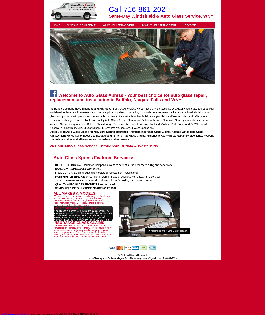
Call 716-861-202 (137, 9)
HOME (56, 25)
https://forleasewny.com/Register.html (15, 314)
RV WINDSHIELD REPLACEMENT (159, 25)
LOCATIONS (189, 25)
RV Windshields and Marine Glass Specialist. (167, 231)
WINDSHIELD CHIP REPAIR (81, 25)
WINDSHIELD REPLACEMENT (118, 25)
